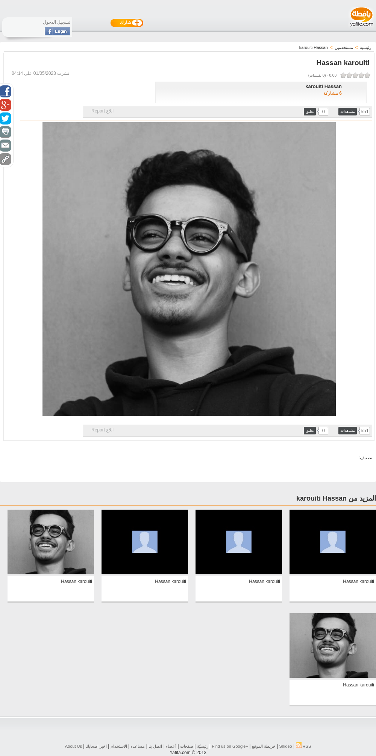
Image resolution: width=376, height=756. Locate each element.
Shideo (285, 746)
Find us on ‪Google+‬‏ (230, 746)
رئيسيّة (202, 746)
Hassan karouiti (358, 581)
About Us (73, 746)
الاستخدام (119, 746)
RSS (303, 746)
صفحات (186, 746)
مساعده (137, 746)
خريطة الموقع (264, 746)
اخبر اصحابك (96, 746)
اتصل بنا (155, 746)
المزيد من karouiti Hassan (336, 498)
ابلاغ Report (102, 111)
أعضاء (171, 746)
